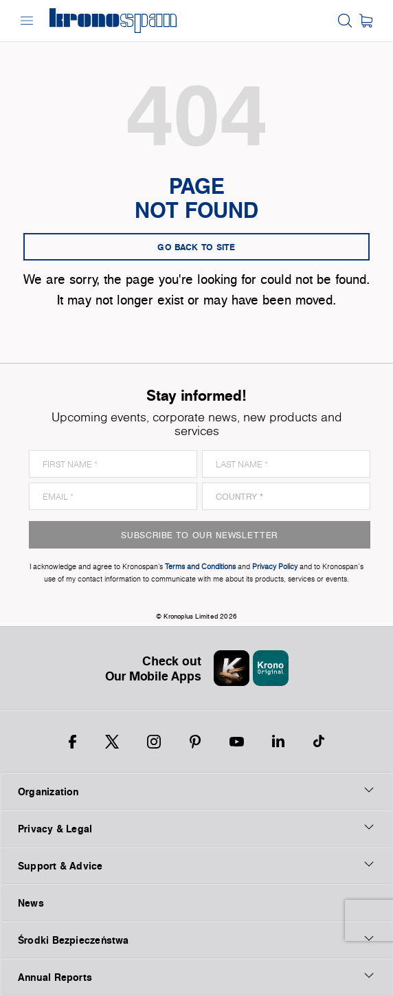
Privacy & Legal (196, 828)
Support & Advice (196, 865)
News (31, 903)
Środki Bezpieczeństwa (196, 939)
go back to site (196, 247)
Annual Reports (196, 976)
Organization (196, 791)
